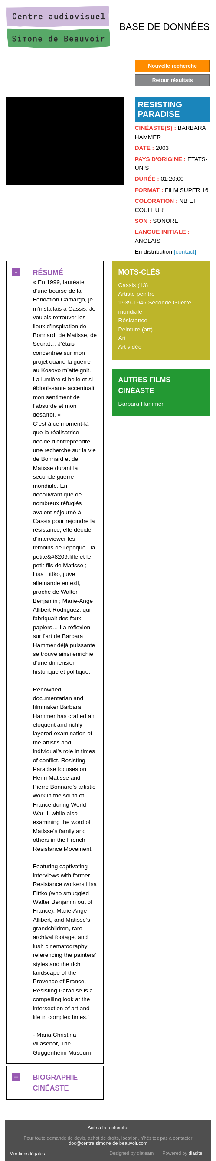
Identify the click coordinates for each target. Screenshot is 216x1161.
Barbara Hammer (141, 403)
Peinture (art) (135, 329)
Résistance (132, 320)
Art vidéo (130, 347)
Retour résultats (172, 80)
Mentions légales (27, 1153)
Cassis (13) (133, 285)
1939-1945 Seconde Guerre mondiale (155, 306)
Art (122, 338)
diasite (195, 1153)
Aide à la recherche (108, 1127)
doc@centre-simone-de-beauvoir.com (108, 1143)
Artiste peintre (136, 294)
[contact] (185, 251)
